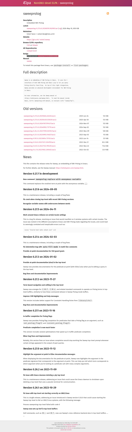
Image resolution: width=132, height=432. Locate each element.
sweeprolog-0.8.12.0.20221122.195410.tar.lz (40, 146)
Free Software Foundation (70, 424)
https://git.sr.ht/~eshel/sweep (38, 40)
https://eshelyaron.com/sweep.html (69, 168)
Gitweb (35, 45)
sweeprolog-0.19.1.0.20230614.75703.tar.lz (39, 138)
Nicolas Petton (71, 426)
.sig (60, 28)
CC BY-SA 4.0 (69, 428)
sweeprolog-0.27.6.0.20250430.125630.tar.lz (40, 120)
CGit (28, 45)
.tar (34, 51)
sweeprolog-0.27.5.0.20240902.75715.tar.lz (39, 127)
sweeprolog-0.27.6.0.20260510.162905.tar (42, 28)
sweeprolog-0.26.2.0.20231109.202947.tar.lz (40, 131)
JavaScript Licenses (66, 430)
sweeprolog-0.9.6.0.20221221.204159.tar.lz (39, 142)
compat (29, 51)
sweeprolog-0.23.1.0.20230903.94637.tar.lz (39, 135)
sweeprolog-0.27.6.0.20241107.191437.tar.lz (39, 123)
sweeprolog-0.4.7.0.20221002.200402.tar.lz (40, 150)
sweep (29, 61)
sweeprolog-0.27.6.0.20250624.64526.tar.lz (40, 116)
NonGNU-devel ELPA (45, 3)
